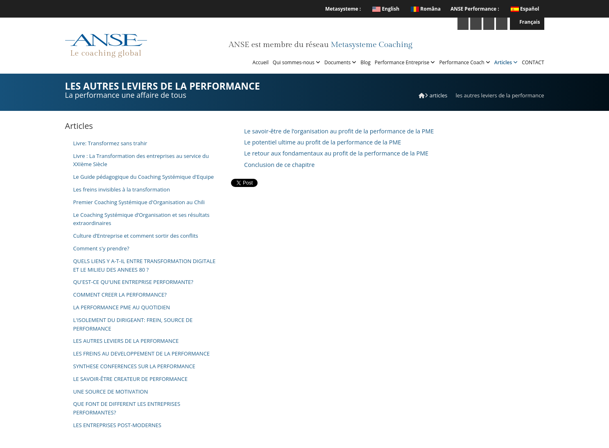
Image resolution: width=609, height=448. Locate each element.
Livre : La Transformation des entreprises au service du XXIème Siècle (141, 160)
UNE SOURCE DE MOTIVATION (110, 391)
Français (527, 22)
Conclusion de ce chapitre (279, 165)
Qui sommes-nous (296, 62)
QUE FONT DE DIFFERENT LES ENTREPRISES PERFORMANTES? (127, 408)
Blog (365, 62)
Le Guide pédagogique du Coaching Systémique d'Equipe (143, 176)
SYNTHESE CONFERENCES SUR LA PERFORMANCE (134, 366)
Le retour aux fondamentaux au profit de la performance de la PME (336, 153)
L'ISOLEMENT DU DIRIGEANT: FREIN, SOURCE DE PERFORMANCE (133, 324)
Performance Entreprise (405, 62)
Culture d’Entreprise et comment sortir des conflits (135, 235)
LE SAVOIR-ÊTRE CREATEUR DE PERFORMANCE (130, 379)
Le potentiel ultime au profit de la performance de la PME (322, 142)
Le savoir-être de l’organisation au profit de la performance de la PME (339, 131)
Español (529, 8)
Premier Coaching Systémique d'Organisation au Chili (139, 202)
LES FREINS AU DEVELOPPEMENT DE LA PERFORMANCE (141, 353)
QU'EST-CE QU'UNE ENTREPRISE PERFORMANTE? (133, 282)
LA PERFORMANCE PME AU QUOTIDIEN (121, 307)
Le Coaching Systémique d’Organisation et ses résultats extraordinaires (141, 219)
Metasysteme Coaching (371, 44)
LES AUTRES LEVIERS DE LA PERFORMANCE (126, 340)
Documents (340, 62)
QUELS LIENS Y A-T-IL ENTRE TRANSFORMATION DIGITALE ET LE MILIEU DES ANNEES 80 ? (144, 265)
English (385, 8)
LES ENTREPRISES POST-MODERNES (117, 425)
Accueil (261, 62)
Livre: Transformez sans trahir (110, 143)
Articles (506, 62)
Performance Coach (464, 62)
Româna (426, 8)
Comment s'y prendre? (101, 248)
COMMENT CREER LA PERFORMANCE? (120, 294)
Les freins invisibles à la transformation (121, 189)
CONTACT (533, 62)
